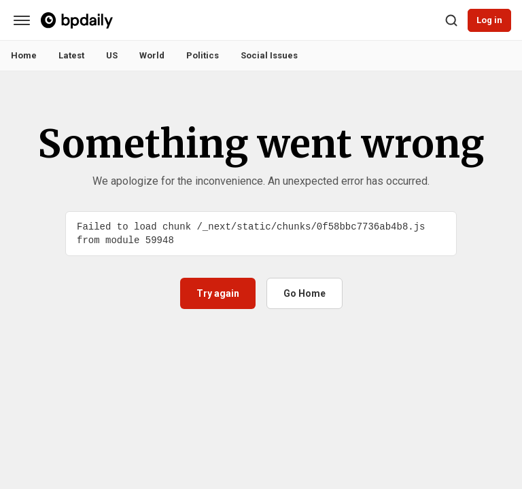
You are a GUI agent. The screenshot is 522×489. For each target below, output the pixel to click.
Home (24, 55)
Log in (489, 20)
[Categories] (22, 20)
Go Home (304, 293)
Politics (202, 55)
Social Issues (269, 55)
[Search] (451, 20)
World (151, 55)
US (112, 55)
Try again (217, 293)
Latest (71, 55)
